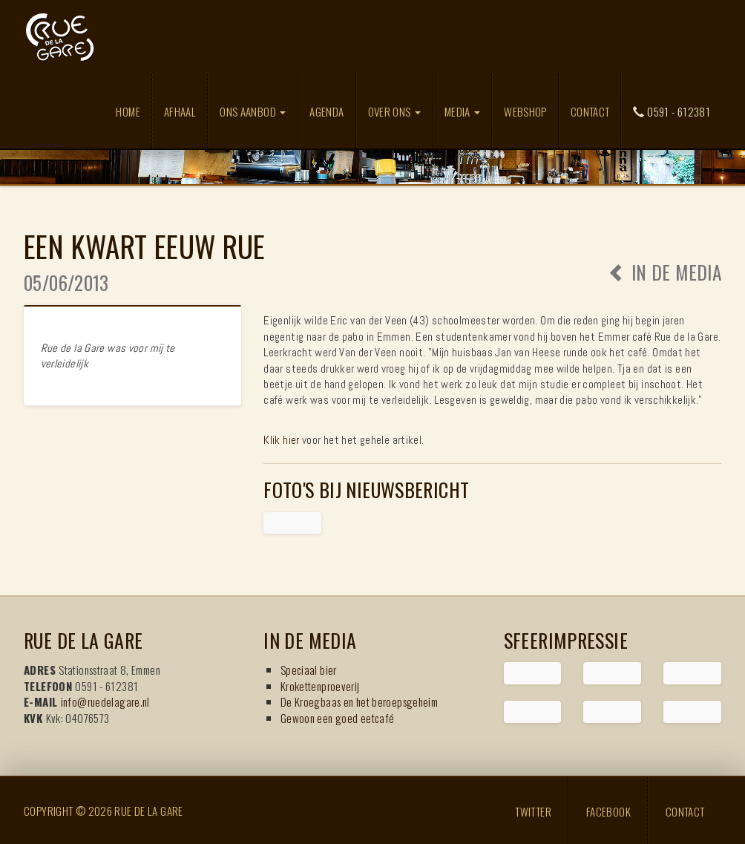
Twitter (533, 810)
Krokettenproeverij (320, 686)
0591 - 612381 (671, 111)
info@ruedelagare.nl (105, 701)
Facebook (608, 810)
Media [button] (462, 111)
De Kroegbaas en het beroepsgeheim (359, 701)
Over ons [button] (394, 111)
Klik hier (281, 440)
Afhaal (180, 111)
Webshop (525, 111)
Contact (590, 111)
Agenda (326, 111)
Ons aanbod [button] (253, 111)
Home (128, 111)
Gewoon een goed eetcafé (337, 718)
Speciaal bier (308, 669)
